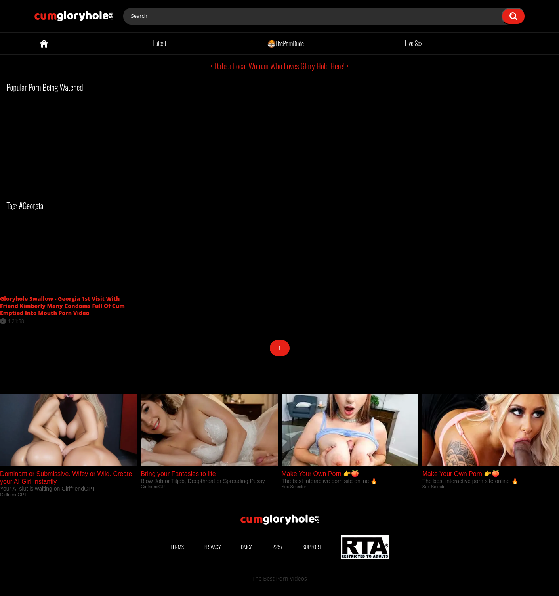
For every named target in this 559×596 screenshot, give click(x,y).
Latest (159, 43)
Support (311, 547)
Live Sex (414, 43)
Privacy (212, 547)
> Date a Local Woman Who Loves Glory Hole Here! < (279, 66)
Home (44, 43)
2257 (278, 547)
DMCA (247, 547)
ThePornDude (285, 43)
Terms (177, 547)
